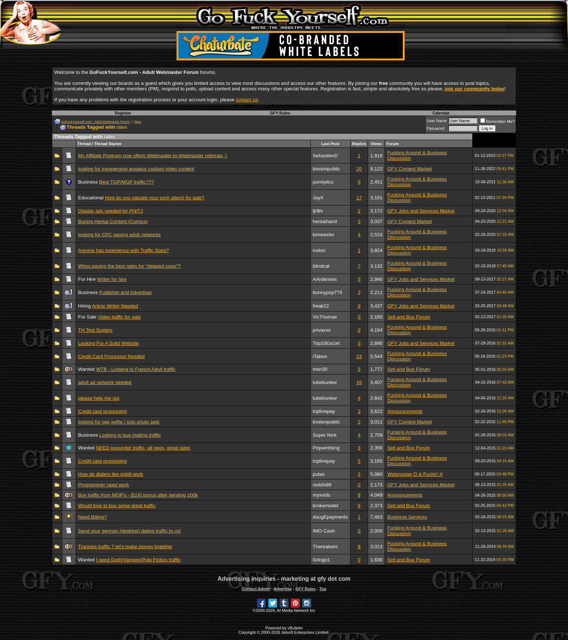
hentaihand (325, 221)
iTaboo (320, 356)
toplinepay (324, 411)
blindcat (321, 266)
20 (359, 169)
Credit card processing (102, 411)
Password (435, 128)
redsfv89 (322, 484)
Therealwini (325, 546)
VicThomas (325, 317)
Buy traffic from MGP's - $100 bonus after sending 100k (138, 495)
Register (123, 113)
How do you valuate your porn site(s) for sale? (154, 197)
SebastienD (325, 155)
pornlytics (323, 182)
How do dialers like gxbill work (110, 474)
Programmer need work (103, 484)
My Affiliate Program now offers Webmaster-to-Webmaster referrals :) (152, 155)
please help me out (99, 398)
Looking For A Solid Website (108, 343)
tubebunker (325, 382)
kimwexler (323, 234)
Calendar (441, 113)
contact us (247, 99)
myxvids (321, 495)
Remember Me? (497, 121)
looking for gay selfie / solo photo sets (118, 422)
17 (359, 197)
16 (359, 382)
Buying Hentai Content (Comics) (113, 221)
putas (319, 474)
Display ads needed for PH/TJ (110, 211)
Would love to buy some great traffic (117, 505)
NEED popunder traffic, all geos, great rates (143, 448)
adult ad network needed (105, 382)
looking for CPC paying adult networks (119, 234)
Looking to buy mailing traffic (130, 435)
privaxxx (322, 330)
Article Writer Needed (115, 306)
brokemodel (325, 505)
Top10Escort (326, 343)
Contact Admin (256, 589)
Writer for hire (111, 279)
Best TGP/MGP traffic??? (126, 182)
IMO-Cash (324, 531)
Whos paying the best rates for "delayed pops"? (129, 266)
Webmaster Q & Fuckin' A (415, 474)
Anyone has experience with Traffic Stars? (123, 250)
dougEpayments (330, 517)
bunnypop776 (327, 292)
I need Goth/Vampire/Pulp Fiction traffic (138, 559)
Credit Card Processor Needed (111, 356)
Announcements (404, 411)
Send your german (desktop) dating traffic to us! (129, 531)
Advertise (282, 589)
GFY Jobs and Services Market (420, 211)
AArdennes (325, 279)
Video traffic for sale (119, 317)
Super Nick (325, 435)
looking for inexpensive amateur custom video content (136, 169)
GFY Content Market (409, 169)
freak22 (321, 306)
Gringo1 (321, 559)
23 (359, 356)
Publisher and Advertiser (125, 292)
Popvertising (326, 448)
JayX (318, 197)
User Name (437, 120)
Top (322, 589)
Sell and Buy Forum (408, 317)
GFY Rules (280, 113)
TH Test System (95, 330)
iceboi (319, 250)
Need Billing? (92, 517)
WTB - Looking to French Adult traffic (136, 369)
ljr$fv (318, 211)
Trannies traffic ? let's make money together (125, 546)
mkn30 (320, 369)
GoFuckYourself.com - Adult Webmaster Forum (95, 122)
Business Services (407, 517)
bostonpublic (326, 169)
